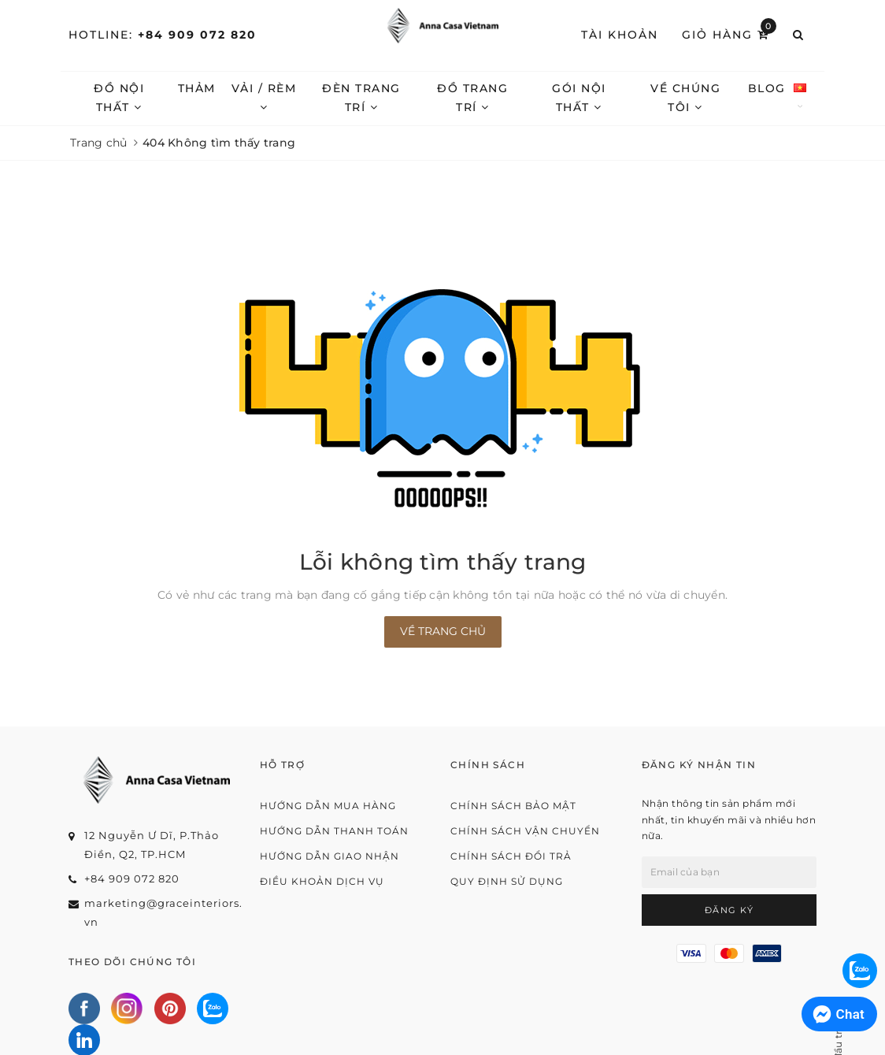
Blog (767, 88)
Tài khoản (619, 35)
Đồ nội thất (119, 97)
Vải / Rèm (264, 97)
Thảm (197, 88)
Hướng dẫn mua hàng (328, 806)
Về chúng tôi (685, 97)
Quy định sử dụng (506, 881)
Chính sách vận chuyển (525, 831)
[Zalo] (212, 1008)
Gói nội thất (579, 97)
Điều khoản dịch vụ (322, 881)
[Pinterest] (170, 1008)
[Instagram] (127, 1008)
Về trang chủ (443, 631)
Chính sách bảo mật (513, 806)
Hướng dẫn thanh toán (334, 831)
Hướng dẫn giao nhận (329, 856)
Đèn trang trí (361, 97)
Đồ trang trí (472, 97)
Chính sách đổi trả (511, 856)
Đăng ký (729, 910)
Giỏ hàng (729, 34)
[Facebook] (84, 1008)
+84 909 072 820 (197, 35)
